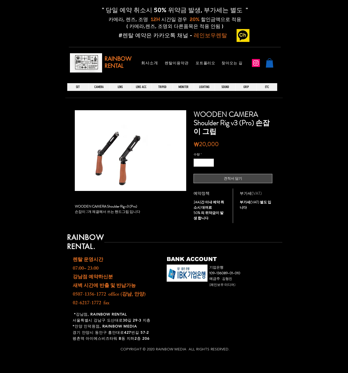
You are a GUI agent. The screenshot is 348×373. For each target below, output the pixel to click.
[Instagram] (256, 63)
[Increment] (210, 163)
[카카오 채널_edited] (243, 35)
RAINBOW (118, 58)
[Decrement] (197, 163)
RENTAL (114, 65)
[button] (269, 63)
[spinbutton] (204, 163)
